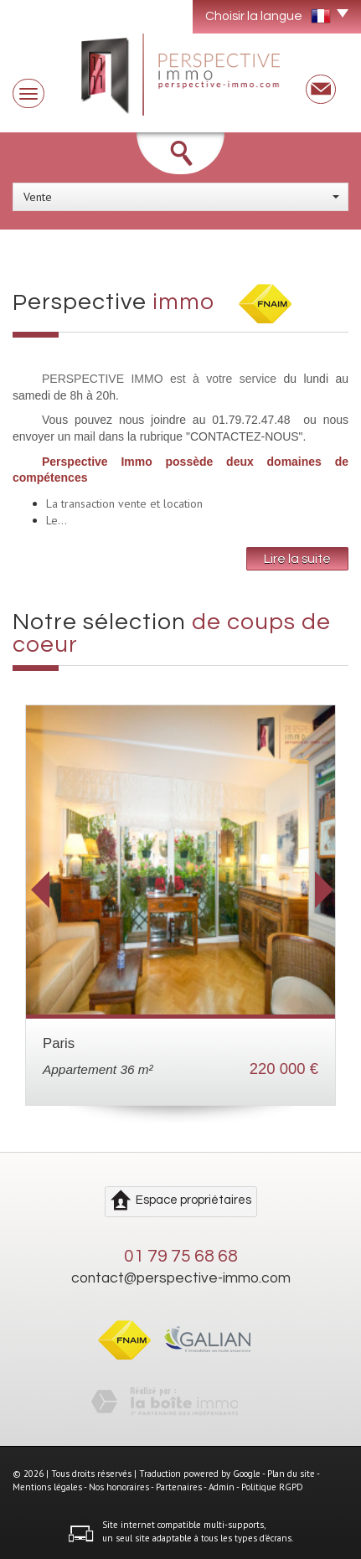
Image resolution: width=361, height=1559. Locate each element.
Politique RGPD (272, 1487)
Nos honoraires (119, 1487)
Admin (222, 1487)
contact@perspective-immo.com (181, 1278)
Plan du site (291, 1473)
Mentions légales (47, 1487)
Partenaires (179, 1487)
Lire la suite (297, 558)
